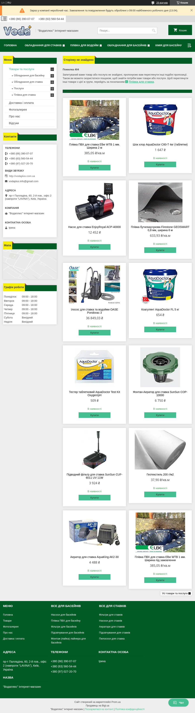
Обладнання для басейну (29, 75)
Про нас (14, 116)
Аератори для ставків (112, 626)
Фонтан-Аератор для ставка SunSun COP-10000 (160, 393)
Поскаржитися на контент (99, 709)
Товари (7, 620)
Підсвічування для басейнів (67, 632)
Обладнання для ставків (43, 45)
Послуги (19, 88)
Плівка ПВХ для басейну (65, 620)
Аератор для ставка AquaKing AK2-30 (94, 557)
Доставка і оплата (21, 102)
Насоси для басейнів (63, 614)
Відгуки (14, 123)
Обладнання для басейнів (126, 45)
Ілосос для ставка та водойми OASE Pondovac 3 (94, 311)
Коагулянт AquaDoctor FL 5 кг (160, 309)
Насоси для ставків (110, 620)
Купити (94, 167)
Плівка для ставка (141, 81)
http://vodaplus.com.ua (22, 176)
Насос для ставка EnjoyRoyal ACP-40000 (94, 227)
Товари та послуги (21, 69)
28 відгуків (162, 2)
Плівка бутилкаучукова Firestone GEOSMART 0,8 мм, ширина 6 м (160, 228)
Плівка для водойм (84, 45)
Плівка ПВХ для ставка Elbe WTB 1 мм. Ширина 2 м (94, 146)
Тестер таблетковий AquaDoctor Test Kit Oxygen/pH (94, 393)
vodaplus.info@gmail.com (23, 181)
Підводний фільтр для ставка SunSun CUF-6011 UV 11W (94, 476)
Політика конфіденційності (130, 709)
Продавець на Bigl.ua (97, 705)
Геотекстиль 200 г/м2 (160, 474)
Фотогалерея (18, 109)
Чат (178, 702)
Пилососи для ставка (112, 638)
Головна (10, 45)
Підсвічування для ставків (114, 632)
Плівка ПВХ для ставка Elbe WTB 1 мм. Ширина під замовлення (160, 558)
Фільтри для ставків (111, 614)
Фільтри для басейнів (63, 626)
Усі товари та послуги (175, 593)
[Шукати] (153, 30)
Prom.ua (116, 702)
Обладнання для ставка (28, 81)
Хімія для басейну (168, 45)
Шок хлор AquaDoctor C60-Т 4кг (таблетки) (160, 144)
